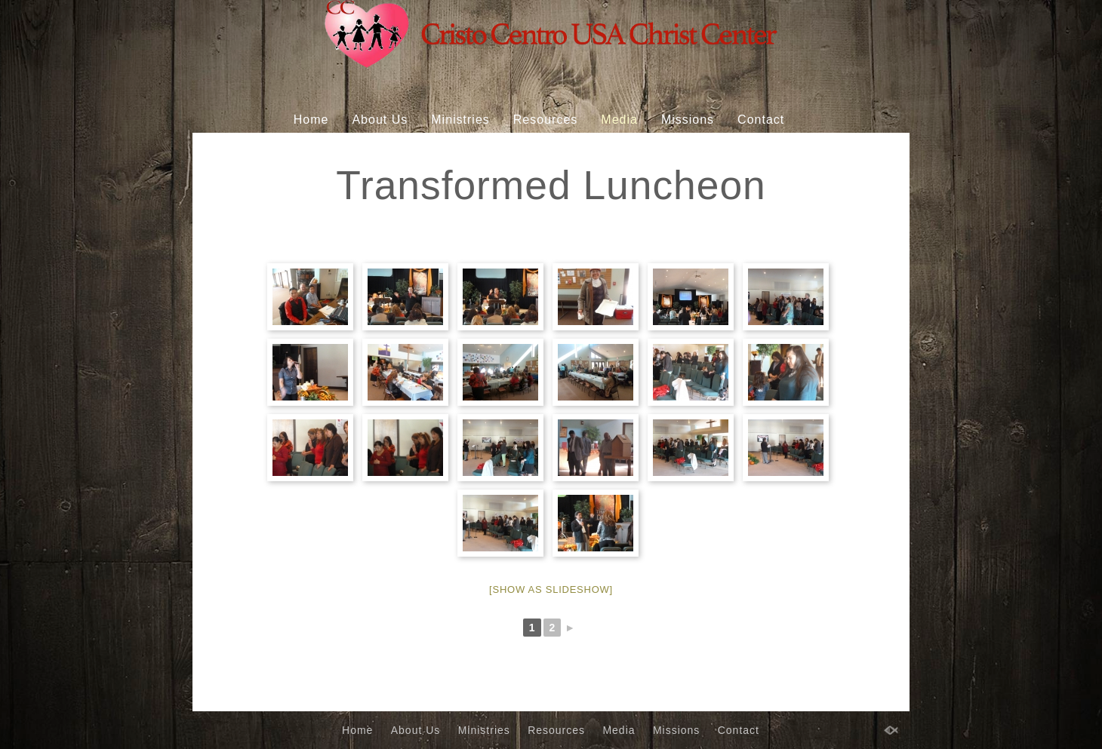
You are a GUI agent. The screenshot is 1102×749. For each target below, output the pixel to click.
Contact (760, 119)
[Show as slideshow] (551, 589)
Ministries (460, 119)
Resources (545, 119)
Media (619, 119)
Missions (687, 119)
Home (311, 119)
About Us (380, 119)
